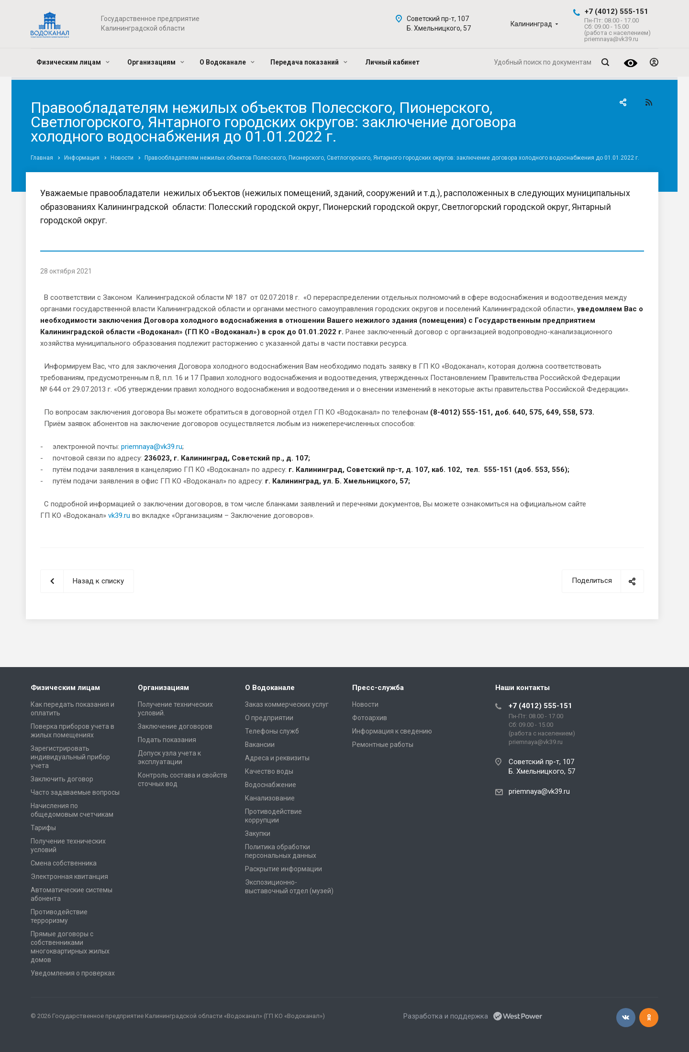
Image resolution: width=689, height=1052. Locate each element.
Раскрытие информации (283, 869)
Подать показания (167, 740)
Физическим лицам (73, 62)
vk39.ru (119, 515)
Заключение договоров (175, 726)
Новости (365, 704)
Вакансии (260, 744)
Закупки (257, 833)
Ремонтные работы (382, 744)
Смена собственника (64, 863)
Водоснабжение (270, 785)
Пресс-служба (378, 687)
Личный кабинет (392, 62)
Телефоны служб (272, 731)
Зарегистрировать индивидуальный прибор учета (70, 757)
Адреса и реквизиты (277, 758)
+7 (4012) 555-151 (616, 11)
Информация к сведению (392, 731)
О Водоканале (227, 62)
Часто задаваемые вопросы (75, 792)
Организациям (155, 62)
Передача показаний (308, 62)
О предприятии (269, 718)
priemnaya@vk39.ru (151, 446)
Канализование (270, 798)
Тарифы (43, 828)
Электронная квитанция (69, 876)
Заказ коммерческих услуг (287, 704)
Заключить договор (62, 779)
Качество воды (269, 771)
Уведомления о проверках (73, 973)
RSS (648, 102)
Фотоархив (369, 718)
